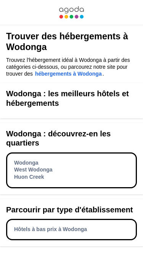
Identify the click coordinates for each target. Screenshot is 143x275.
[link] (71, 12)
